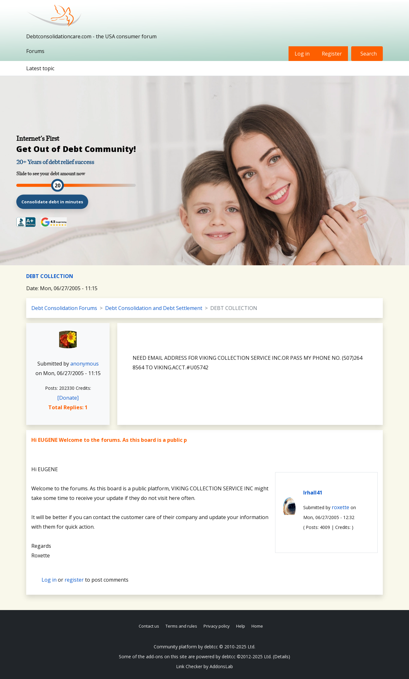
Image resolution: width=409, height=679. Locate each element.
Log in (302, 53)
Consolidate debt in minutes (52, 201)
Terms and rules (181, 626)
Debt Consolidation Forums (64, 308)
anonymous (84, 363)
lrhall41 (312, 492)
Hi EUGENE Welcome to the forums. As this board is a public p (109, 439)
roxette (340, 507)
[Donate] (68, 397)
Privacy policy (217, 626)
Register (332, 53)
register (74, 579)
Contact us (149, 626)
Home (257, 626)
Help (240, 626)
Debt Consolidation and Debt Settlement (153, 308)
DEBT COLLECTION (49, 276)
